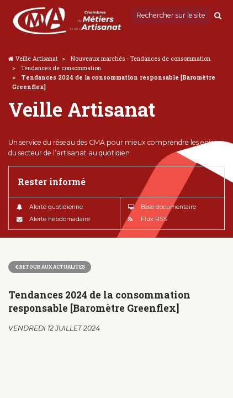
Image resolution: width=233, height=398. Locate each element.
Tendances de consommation (61, 68)
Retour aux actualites (50, 267)
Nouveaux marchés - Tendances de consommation (140, 58)
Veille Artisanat (36, 58)
